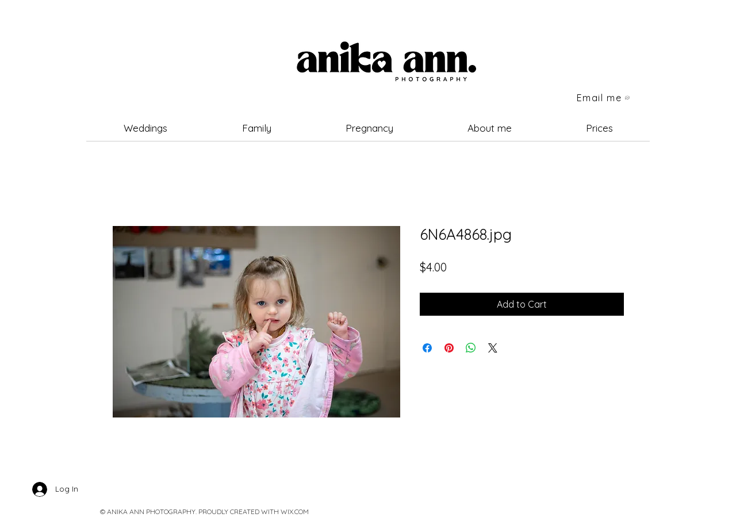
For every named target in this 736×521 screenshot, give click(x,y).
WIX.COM (295, 511)
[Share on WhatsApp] (471, 348)
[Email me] (604, 97)
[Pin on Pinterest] (449, 348)
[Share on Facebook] (427, 348)
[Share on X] (493, 348)
